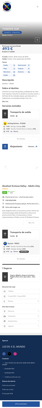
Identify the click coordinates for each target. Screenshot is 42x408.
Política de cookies (8, 389)
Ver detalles (21, 139)
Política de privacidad (8, 385)
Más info (5, 101)
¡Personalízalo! (21, 404)
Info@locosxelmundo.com (12, 377)
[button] (5, 167)
